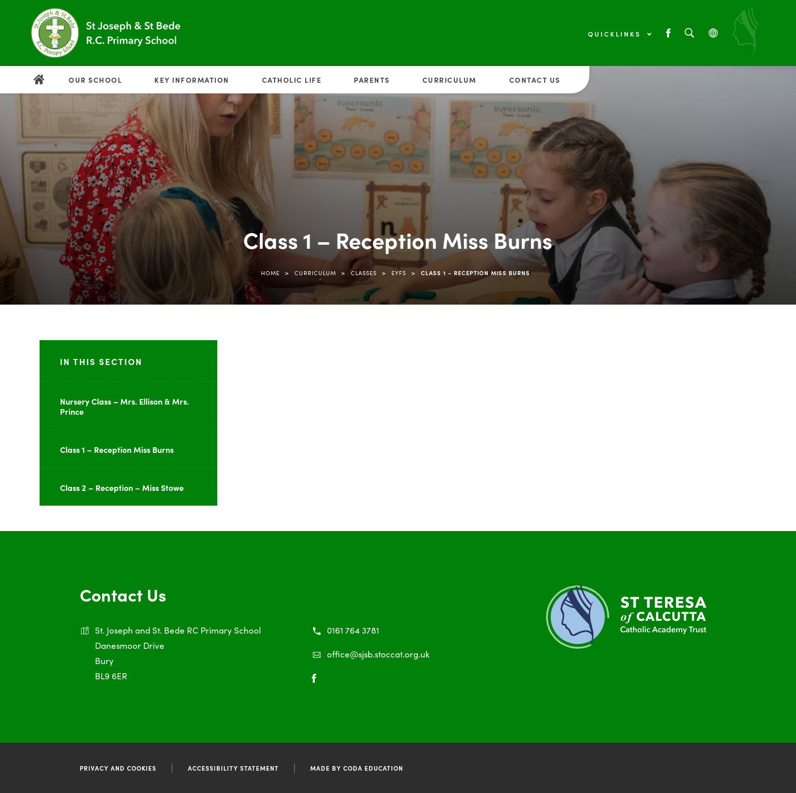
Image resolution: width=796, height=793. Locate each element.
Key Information (191, 80)
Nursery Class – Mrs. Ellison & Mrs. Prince (124, 406)
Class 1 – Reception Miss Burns (117, 449)
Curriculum (449, 80)
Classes (364, 273)
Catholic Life (292, 80)
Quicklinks (619, 34)
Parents (372, 80)
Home (270, 273)
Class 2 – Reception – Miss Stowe (122, 487)
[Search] (689, 33)
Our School (95, 80)
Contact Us (534, 80)
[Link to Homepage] (106, 33)
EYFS (398, 273)
